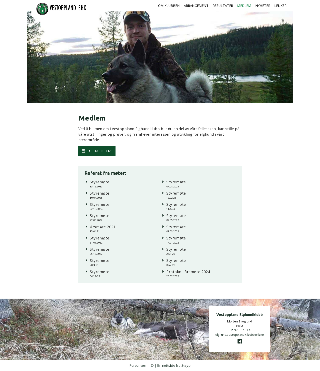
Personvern (138, 365)
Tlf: (239, 330)
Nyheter (262, 5)
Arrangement (196, 5)
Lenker (280, 5)
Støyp (186, 365)
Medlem (244, 5)
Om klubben (169, 5)
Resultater (223, 5)
